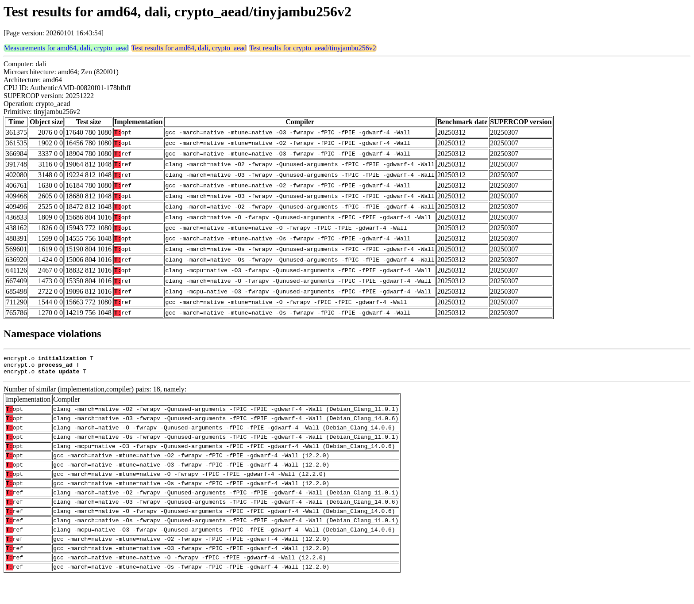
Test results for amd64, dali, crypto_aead (189, 48)
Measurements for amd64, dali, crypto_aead (66, 48)
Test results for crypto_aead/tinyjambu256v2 (312, 48)
